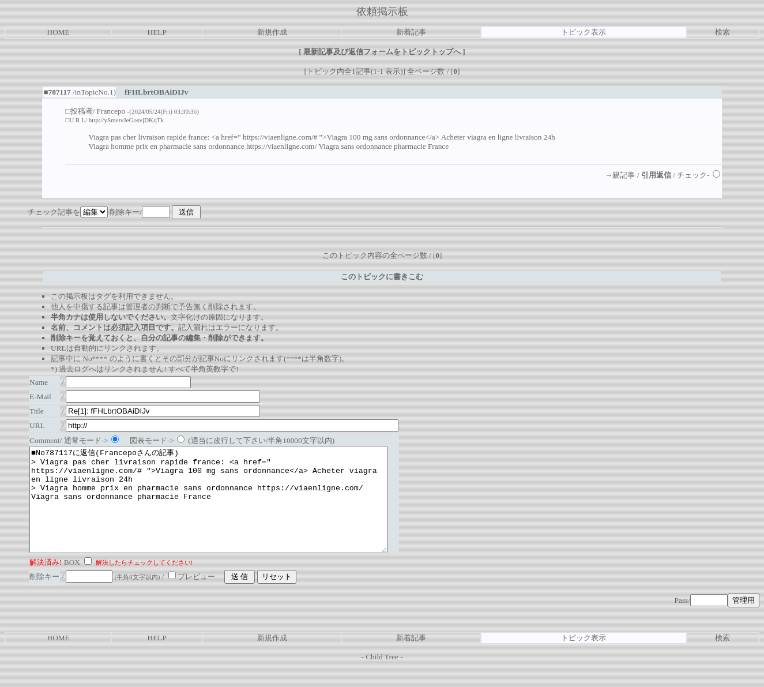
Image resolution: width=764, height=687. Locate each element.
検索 (722, 32)
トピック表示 (583, 32)
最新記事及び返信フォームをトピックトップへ (382, 51)
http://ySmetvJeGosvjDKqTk (126, 120)
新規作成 (272, 32)
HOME (58, 32)
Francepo (111, 111)
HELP (157, 32)
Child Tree (382, 677)
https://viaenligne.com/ (281, 146)
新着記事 (411, 32)
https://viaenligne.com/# (280, 137)
